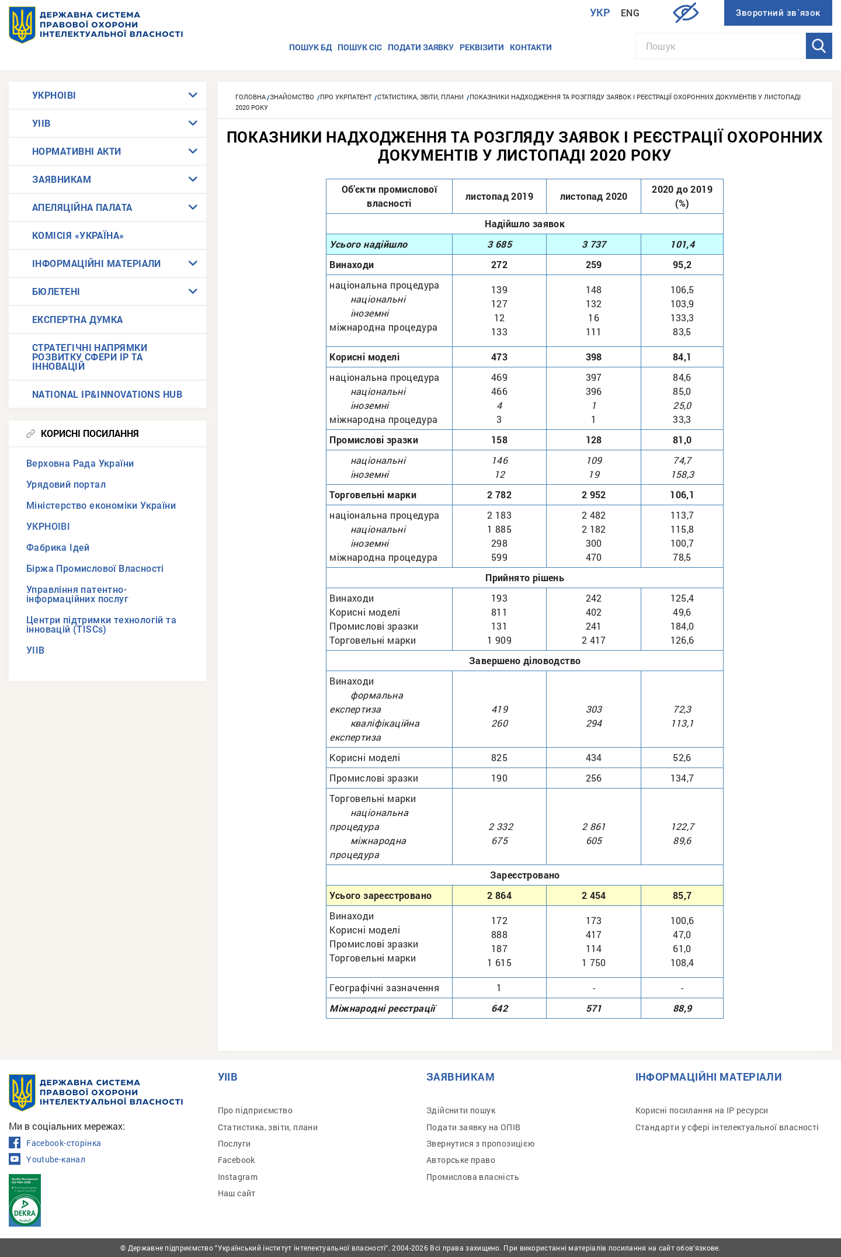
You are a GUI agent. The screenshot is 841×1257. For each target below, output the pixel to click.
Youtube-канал (47, 1159)
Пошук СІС (360, 47)
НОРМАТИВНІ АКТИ (76, 151)
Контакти (531, 47)
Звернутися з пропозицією (480, 1143)
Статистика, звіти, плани (268, 1127)
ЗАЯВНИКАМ (61, 179)
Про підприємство (255, 1110)
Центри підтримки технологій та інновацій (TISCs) (101, 624)
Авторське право (460, 1159)
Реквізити (482, 47)
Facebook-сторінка (55, 1143)
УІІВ (41, 123)
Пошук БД (310, 47)
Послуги (234, 1143)
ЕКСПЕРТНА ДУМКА (77, 319)
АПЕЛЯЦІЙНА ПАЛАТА (82, 207)
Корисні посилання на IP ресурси (702, 1110)
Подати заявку (421, 47)
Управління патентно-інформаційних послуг (77, 594)
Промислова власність (472, 1176)
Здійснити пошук (460, 1110)
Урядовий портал (66, 484)
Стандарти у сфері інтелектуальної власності (727, 1127)
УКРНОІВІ (54, 95)
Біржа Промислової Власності (95, 568)
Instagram (238, 1176)
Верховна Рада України (80, 463)
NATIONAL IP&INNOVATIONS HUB (107, 394)
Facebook (236, 1159)
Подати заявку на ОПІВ (473, 1127)
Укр (600, 12)
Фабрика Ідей (58, 547)
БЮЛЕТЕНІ (56, 291)
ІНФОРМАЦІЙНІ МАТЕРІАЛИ (96, 263)
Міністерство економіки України (101, 505)
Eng (630, 13)
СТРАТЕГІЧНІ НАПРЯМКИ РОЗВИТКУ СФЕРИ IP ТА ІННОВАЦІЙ (89, 356)
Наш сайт (237, 1193)
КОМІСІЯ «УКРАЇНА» (78, 235)
